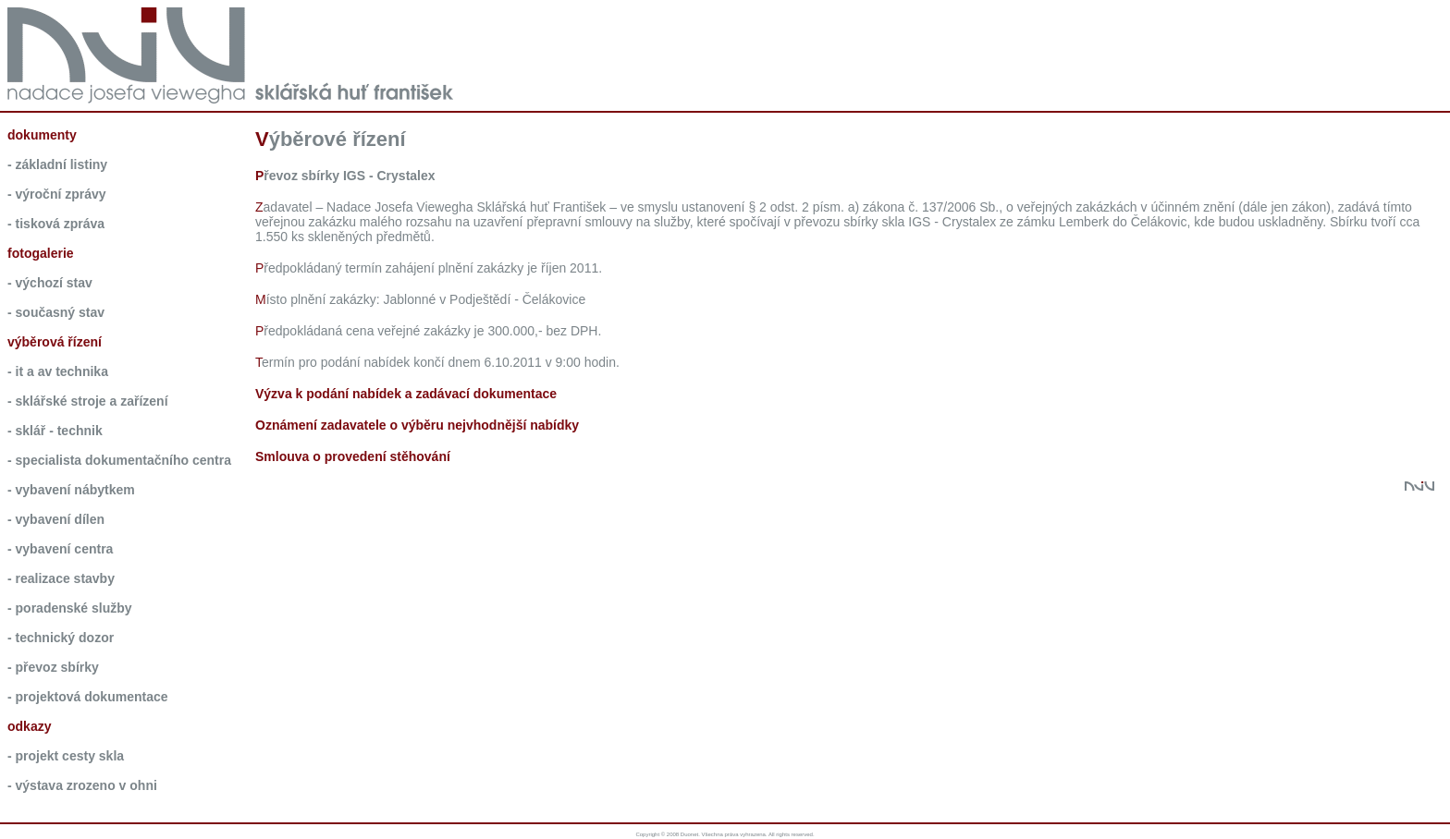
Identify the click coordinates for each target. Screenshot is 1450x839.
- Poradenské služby (69, 608)
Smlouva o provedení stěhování (352, 456)
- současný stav (55, 312)
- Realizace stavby (61, 578)
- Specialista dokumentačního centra (119, 460)
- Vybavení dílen (55, 519)
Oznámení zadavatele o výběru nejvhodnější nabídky (417, 425)
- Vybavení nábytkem (71, 489)
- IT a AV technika (57, 371)
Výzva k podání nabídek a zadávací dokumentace (406, 393)
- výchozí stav (49, 282)
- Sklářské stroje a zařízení (87, 401)
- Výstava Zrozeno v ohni (82, 785)
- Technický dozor (60, 637)
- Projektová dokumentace (87, 696)
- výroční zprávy (56, 194)
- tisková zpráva (55, 223)
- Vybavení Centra (60, 548)
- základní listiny (57, 164)
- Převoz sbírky (53, 667)
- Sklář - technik (55, 430)
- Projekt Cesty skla (65, 755)
